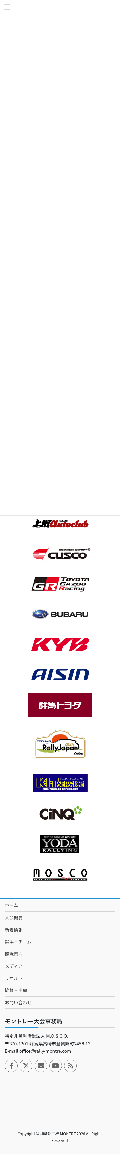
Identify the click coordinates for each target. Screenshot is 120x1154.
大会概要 (14, 917)
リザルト (14, 978)
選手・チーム (18, 942)
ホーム (11, 905)
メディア (13, 966)
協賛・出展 (16, 990)
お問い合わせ (18, 1002)
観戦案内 (14, 954)
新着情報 (14, 929)
